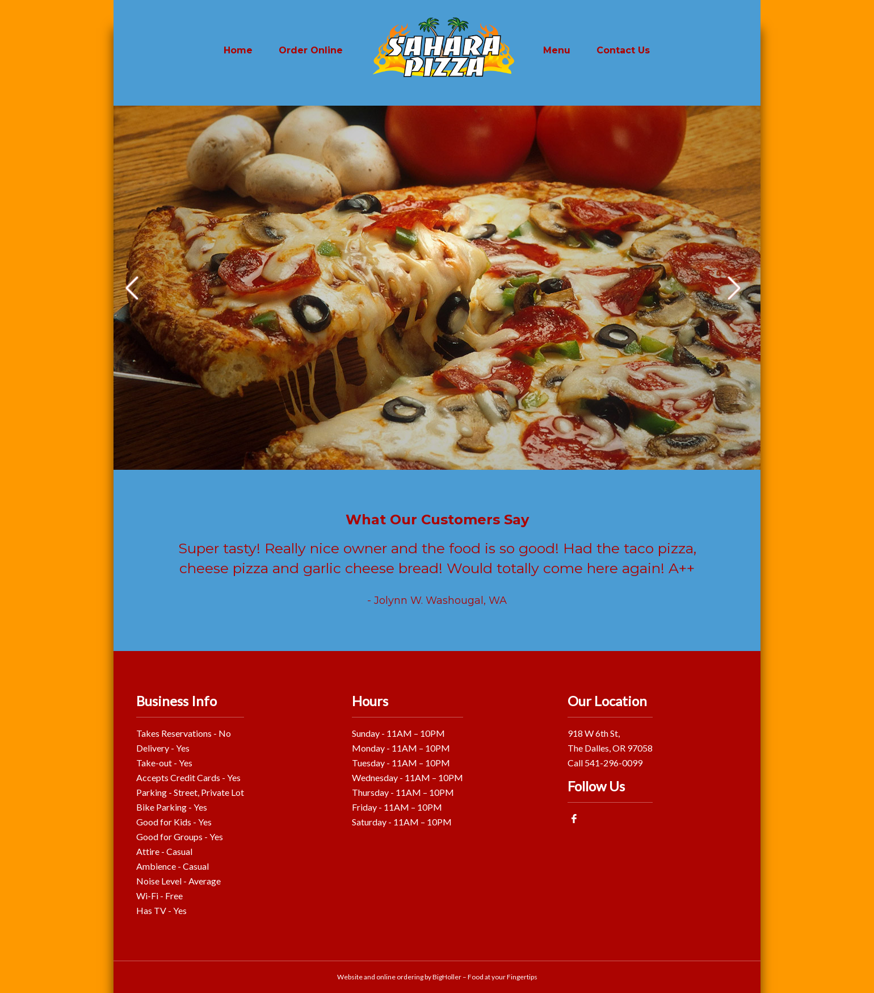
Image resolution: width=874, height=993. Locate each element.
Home (238, 50)
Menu (556, 50)
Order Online (311, 50)
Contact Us (623, 50)
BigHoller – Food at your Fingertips (484, 977)
